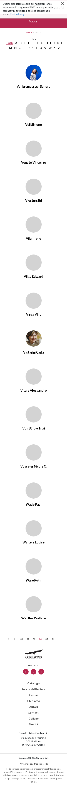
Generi (33, 695)
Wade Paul (33, 504)
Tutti (9, 43)
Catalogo (33, 683)
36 (53, 639)
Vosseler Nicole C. (33, 466)
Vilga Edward (33, 276)
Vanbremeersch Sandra (33, 86)
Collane (34, 718)
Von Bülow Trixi (33, 428)
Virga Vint (33, 314)
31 (21, 639)
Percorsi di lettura (33, 689)
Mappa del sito (41, 763)
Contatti (33, 712)
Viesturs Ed (33, 200)
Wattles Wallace (33, 618)
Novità (33, 724)
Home (29, 32)
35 (46, 639)
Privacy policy (26, 763)
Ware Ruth (33, 580)
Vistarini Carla (33, 352)
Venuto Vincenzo (33, 162)
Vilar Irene (33, 238)
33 (34, 639)
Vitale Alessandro (33, 390)
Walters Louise (33, 542)
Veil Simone (33, 125)
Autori (33, 706)
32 (28, 639)
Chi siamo (33, 700)
